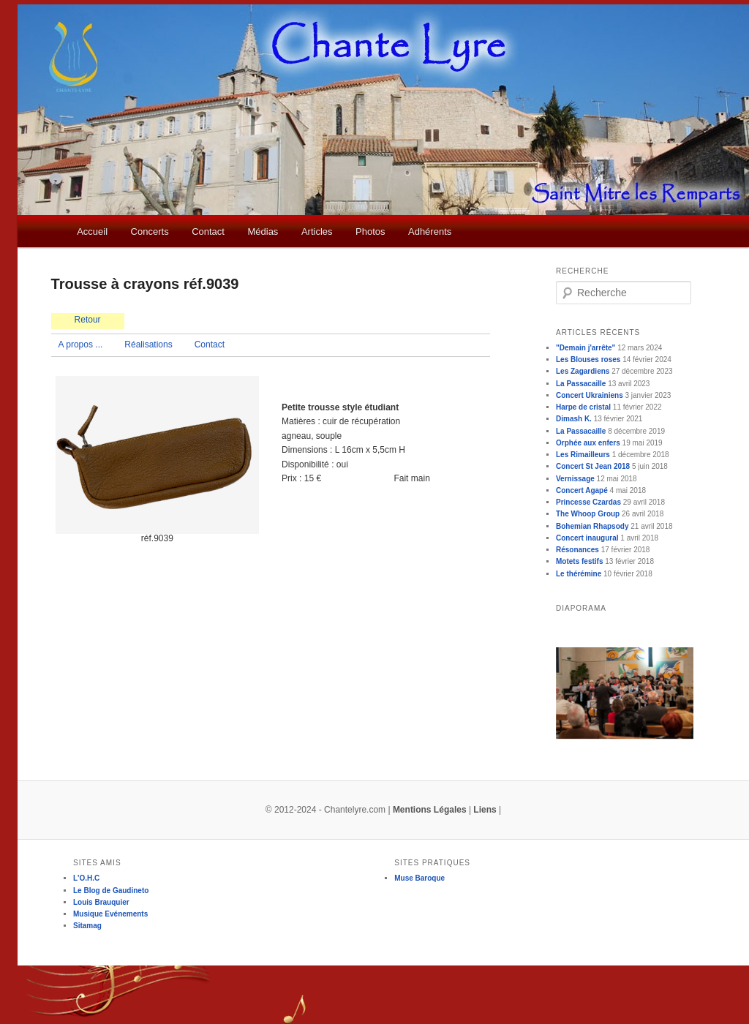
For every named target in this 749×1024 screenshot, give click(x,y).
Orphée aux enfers (588, 443)
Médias (262, 231)
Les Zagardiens (582, 371)
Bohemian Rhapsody (592, 526)
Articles (317, 231)
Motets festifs (579, 561)
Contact (208, 231)
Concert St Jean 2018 (593, 466)
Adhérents (429, 231)
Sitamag (87, 926)
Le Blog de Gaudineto (110, 890)
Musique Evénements (110, 914)
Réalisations (148, 344)
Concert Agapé (582, 490)
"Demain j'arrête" (585, 348)
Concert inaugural (587, 538)
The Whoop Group (588, 514)
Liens (484, 810)
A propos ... (81, 344)
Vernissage (575, 479)
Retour (88, 320)
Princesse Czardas (588, 502)
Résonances (577, 550)
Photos (370, 231)
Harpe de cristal (583, 407)
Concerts (150, 231)
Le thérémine (578, 574)
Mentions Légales (430, 810)
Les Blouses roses (588, 359)
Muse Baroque (419, 878)
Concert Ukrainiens (589, 395)
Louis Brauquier (101, 902)
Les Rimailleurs (583, 455)
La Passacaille (581, 384)
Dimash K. (574, 419)
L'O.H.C (86, 878)
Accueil (92, 231)
